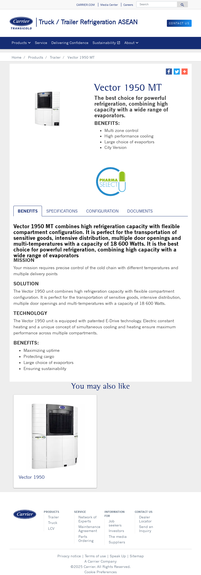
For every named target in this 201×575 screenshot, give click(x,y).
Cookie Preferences (100, 568)
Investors (116, 527)
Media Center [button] (109, 5)
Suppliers (117, 538)
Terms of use (95, 552)
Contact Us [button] (179, 23)
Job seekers (115, 519)
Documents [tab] (140, 207)
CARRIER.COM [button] (85, 5)
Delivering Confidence (69, 42)
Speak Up (118, 552)
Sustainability (107, 43)
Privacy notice (69, 552)
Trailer (55, 54)
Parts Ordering (86, 535)
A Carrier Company (100, 558)
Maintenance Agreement (87, 525)
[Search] (156, 4)
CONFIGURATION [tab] (102, 207)
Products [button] (19, 42)
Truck (52, 519)
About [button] (129, 42)
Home (16, 54)
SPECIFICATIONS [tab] (62, 207)
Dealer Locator (145, 515)
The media (118, 533)
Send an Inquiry (146, 525)
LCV (51, 525)
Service (41, 42)
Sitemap (137, 552)
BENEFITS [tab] (28, 207)
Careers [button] (128, 5)
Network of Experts (87, 515)
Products (35, 54)
